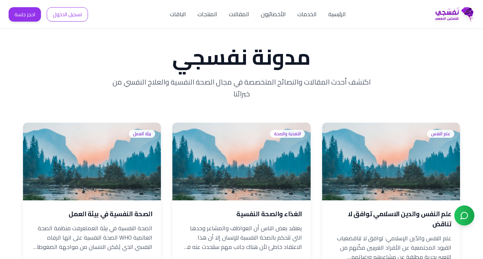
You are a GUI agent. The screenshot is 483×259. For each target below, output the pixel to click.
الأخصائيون (273, 14)
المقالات (239, 14)
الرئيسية (337, 14)
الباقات (178, 14)
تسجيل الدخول (67, 14)
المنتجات (207, 14)
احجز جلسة (24, 14)
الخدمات (307, 14)
